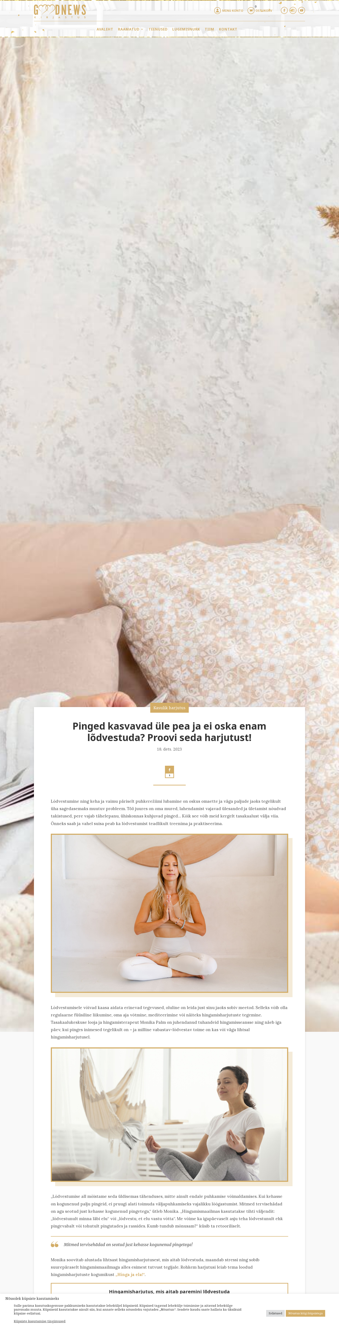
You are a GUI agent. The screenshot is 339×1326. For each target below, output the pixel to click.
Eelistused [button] (275, 1313)
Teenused (158, 29)
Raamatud (128, 29)
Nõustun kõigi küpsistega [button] (305, 1313)
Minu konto (232, 10)
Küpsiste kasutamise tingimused (40, 1321)
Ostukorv (264, 10)
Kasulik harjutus (169, 707)
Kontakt (228, 29)
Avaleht (105, 29)
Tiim (209, 29)
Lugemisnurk (186, 29)
